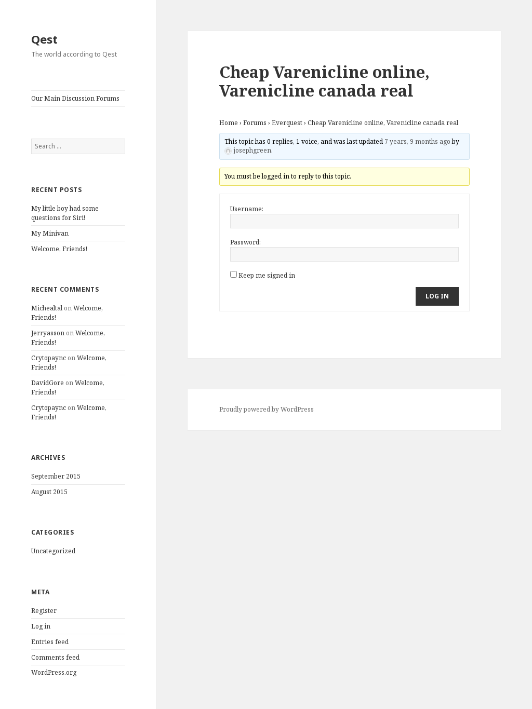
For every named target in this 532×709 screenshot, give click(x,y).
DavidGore (47, 382)
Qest (44, 39)
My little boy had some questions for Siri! (65, 213)
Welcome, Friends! (59, 248)
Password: (245, 242)
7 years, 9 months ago (417, 141)
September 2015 (56, 476)
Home (228, 122)
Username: (246, 208)
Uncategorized (53, 551)
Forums (255, 122)
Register (44, 610)
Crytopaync (48, 357)
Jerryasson (47, 333)
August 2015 (49, 491)
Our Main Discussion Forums (75, 98)
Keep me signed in (266, 275)
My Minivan (50, 233)
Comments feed (55, 657)
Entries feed (50, 641)
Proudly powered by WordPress (266, 409)
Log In (437, 296)
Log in (40, 626)
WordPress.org (53, 672)
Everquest (287, 122)
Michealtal (46, 308)
